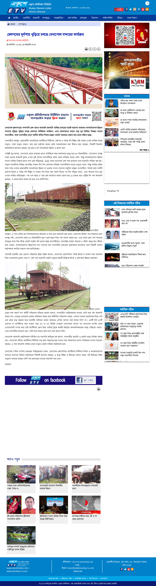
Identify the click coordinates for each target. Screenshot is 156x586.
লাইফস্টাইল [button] (108, 17)
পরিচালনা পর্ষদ (66, 578)
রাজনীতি (26, 17)
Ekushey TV (113, 190)
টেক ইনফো (93, 578)
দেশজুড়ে (22, 24)
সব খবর (144, 150)
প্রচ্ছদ (11, 24)
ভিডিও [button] (120, 17)
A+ (99, 49)
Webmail (78, 571)
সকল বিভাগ (133, 17)
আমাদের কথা (54, 578)
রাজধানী (36, 17)
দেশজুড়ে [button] (46, 17)
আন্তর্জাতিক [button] (59, 17)
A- (90, 49)
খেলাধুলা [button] (84, 17)
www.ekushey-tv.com (17, 571)
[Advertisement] (54, 427)
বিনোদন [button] (96, 17)
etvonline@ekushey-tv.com (81, 568)
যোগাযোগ (103, 578)
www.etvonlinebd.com (17, 568)
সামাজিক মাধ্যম (80, 578)
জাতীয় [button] (16, 17)
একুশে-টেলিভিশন (63, 583)
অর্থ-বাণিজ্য (72, 17)
